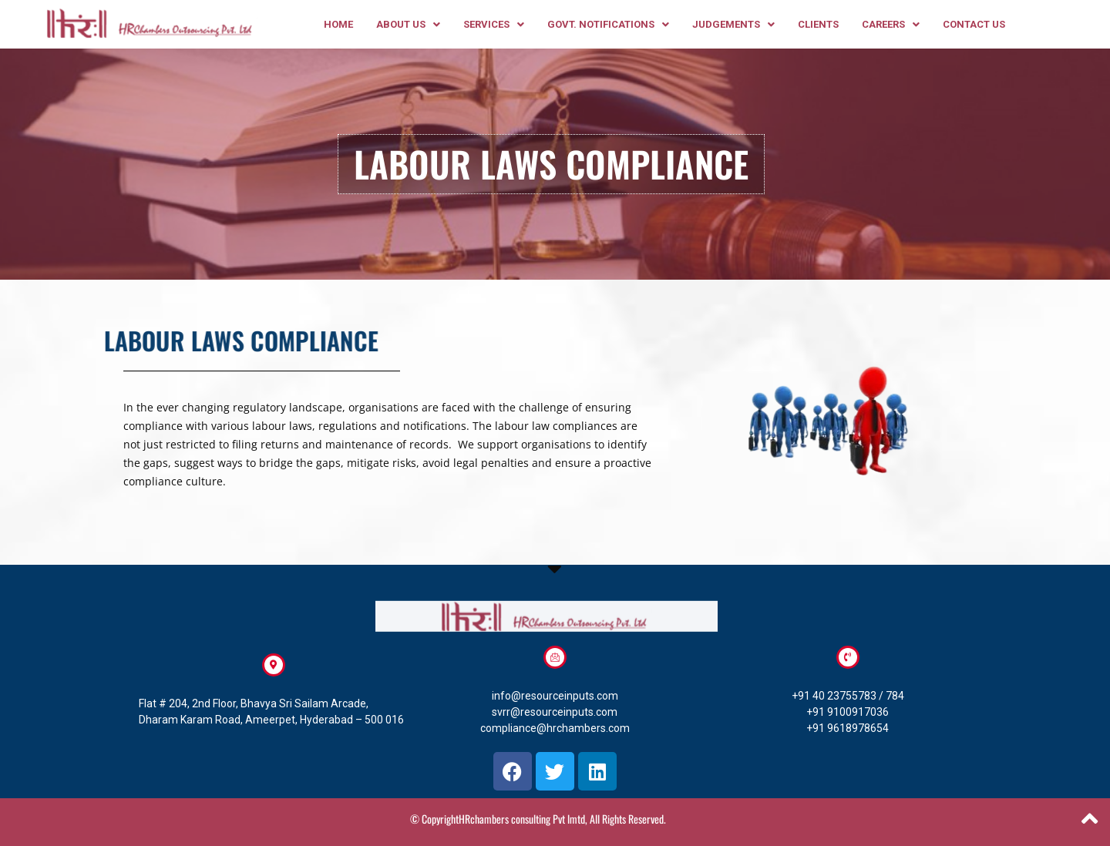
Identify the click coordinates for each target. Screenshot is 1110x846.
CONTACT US (974, 24)
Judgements (733, 24)
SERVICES (493, 24)
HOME (338, 24)
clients (818, 24)
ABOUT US (408, 24)
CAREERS (891, 24)
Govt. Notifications (608, 24)
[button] (408, 24)
